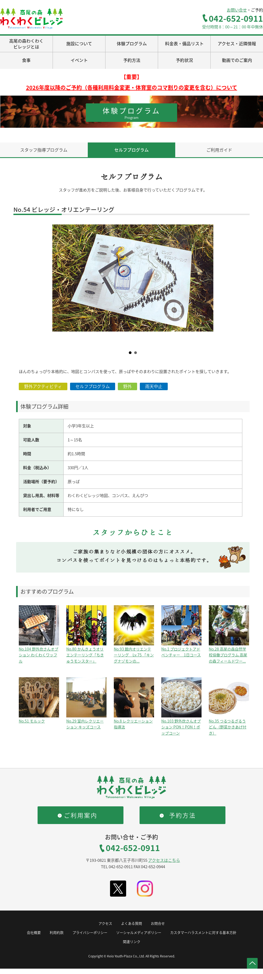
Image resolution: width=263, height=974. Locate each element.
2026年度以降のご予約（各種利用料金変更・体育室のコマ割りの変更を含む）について (131, 87)
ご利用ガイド (219, 149)
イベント (79, 60)
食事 (26, 60)
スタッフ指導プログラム (43, 149)
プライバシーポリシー (89, 932)
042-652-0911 (236, 18)
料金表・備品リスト (184, 43)
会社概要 (34, 932)
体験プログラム (132, 43)
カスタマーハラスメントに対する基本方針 (203, 932)
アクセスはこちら (164, 860)
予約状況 (184, 60)
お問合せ (158, 923)
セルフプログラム (131, 149)
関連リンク (131, 941)
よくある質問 (131, 923)
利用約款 (57, 932)
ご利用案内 (80, 815)
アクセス (105, 923)
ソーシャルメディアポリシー (138, 932)
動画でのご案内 (237, 60)
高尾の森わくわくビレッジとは (26, 43)
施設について (79, 43)
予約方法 (131, 60)
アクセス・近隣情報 (237, 43)
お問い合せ (237, 10)
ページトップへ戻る (252, 963)
